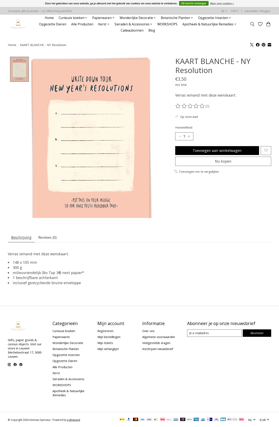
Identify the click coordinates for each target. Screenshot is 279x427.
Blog (151, 30)
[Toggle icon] (252, 24)
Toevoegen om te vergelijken (196, 171)
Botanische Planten (66, 349)
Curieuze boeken (64, 331)
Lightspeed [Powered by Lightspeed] (73, 420)
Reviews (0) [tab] (47, 237)
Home (49, 18)
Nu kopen (223, 161)
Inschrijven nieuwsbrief (157, 349)
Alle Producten (82, 24)
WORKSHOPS (167, 24)
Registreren (105, 331)
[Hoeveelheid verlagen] (180, 136)
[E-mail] (214, 333)
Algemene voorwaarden (158, 337)
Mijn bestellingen (108, 337)
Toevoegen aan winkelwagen (217, 150)
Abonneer (257, 333)
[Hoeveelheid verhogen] (189, 136)
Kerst (56, 373)
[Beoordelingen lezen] (190, 106)
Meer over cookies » (222, 3)
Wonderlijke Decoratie (68, 343)
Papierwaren (61, 337)
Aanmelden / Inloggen (257, 11)
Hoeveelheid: (184, 127)
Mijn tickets (105, 343)
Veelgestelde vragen (156, 343)
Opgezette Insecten (66, 355)
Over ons (148, 331)
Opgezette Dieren (52, 24)
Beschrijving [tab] (21, 237)
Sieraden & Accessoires (68, 379)
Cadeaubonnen (132, 30)
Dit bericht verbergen (193, 3)
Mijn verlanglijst (108, 349)
